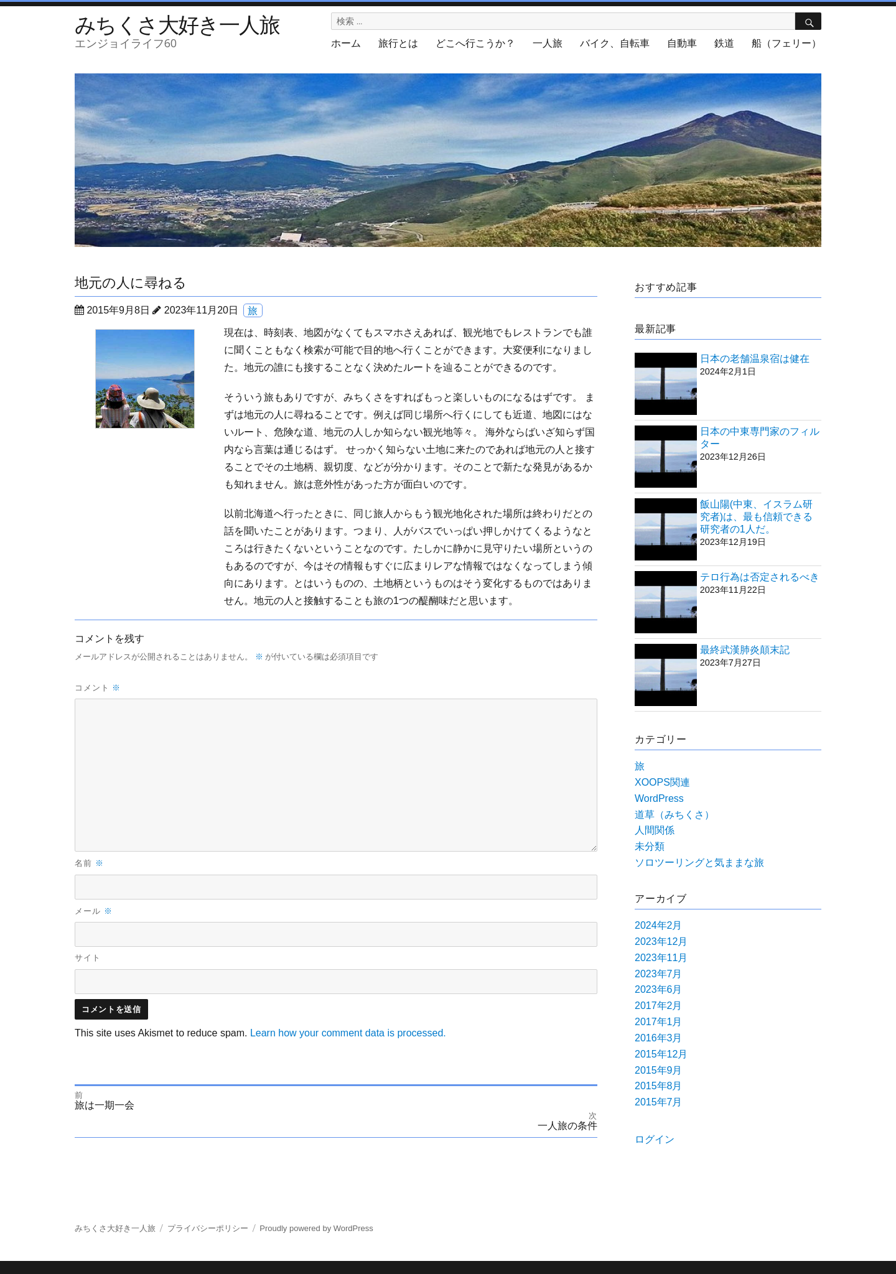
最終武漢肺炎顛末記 (745, 649)
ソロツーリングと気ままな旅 (699, 862)
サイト (88, 957)
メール (94, 911)
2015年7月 (659, 1102)
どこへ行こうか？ (475, 43)
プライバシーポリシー (207, 1228)
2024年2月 (659, 925)
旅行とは (398, 43)
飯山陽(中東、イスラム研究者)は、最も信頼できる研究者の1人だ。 (756, 516)
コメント (98, 687)
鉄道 (724, 43)
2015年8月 (659, 1086)
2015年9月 (659, 1070)
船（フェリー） (786, 43)
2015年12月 (661, 1054)
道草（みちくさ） (674, 814)
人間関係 (654, 830)
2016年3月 (659, 1038)
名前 (89, 863)
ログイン (654, 1139)
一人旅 (547, 43)
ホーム (346, 43)
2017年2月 (659, 1005)
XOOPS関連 (662, 782)
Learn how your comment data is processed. (348, 1033)
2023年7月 (659, 974)
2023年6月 (659, 989)
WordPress (659, 798)
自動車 (682, 43)
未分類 (650, 846)
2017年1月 (659, 1021)
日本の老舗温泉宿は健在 (755, 358)
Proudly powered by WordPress (316, 1228)
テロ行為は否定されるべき (759, 577)
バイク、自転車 (615, 43)
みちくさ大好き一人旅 (177, 24)
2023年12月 (661, 941)
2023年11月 (661, 957)
